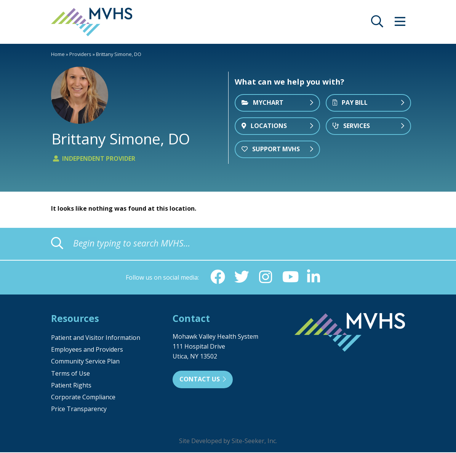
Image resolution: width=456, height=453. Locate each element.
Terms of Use (70, 374)
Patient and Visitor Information (95, 338)
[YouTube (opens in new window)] (290, 277)
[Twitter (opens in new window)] (241, 277)
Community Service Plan (85, 362)
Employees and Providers (87, 350)
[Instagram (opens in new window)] (266, 277)
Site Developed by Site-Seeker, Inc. (228, 441)
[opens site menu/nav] (400, 23)
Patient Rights (71, 386)
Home (58, 54)
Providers (80, 54)
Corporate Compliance (83, 398)
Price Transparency (79, 409)
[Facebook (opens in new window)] (217, 277)
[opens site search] (377, 23)
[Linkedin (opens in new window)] (314, 277)
